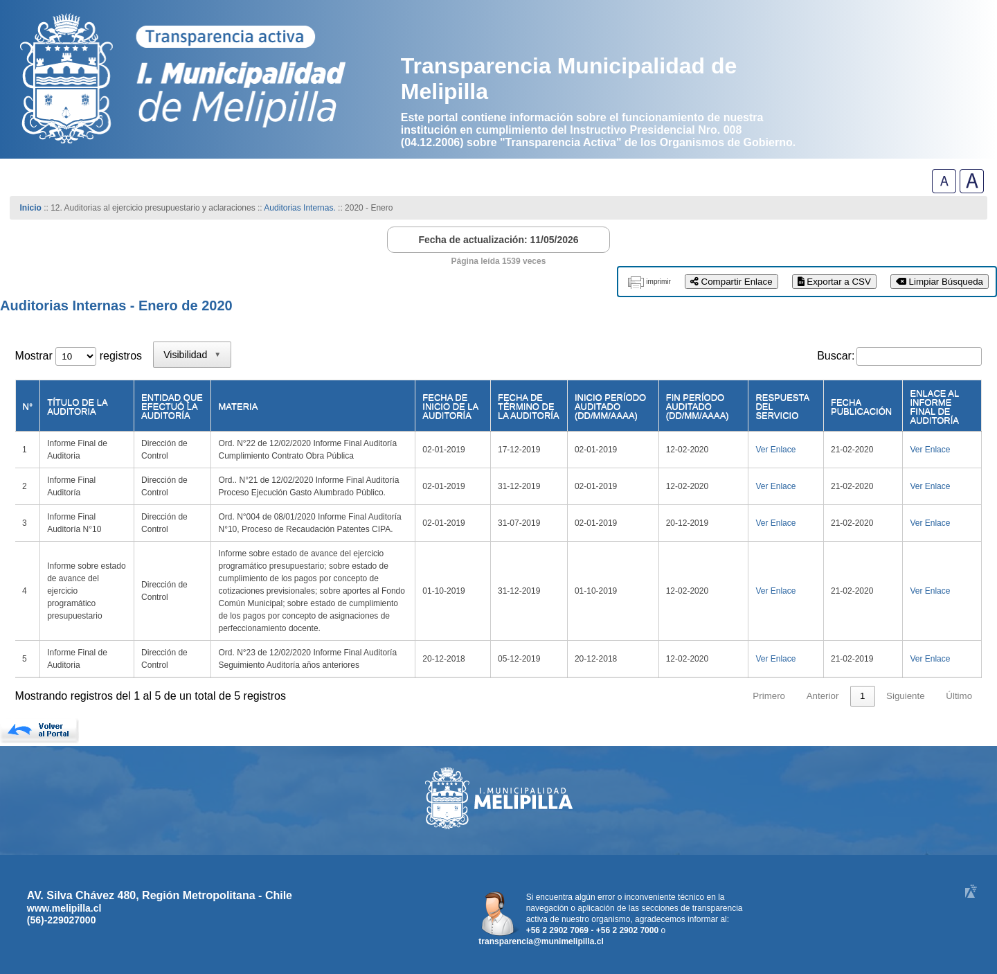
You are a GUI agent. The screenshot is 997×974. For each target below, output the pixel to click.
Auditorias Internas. (299, 208)
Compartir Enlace (731, 281)
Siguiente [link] (905, 696)
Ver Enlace (775, 449)
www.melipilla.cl (64, 908)
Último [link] (959, 696)
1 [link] (862, 696)
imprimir (658, 281)
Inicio (31, 208)
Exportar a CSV (834, 281)
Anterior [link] (823, 696)
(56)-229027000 (61, 920)
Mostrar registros (78, 356)
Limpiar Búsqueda (939, 281)
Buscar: (835, 356)
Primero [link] (769, 696)
